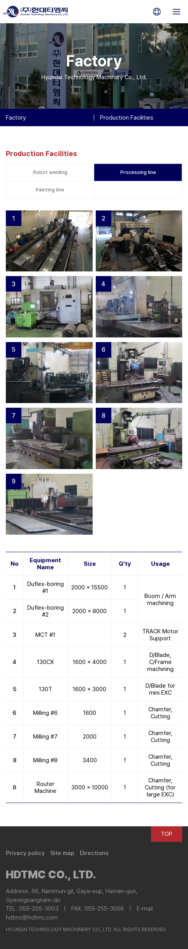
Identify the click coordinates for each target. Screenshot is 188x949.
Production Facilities (126, 117)
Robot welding (50, 172)
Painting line (50, 190)
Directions (94, 853)
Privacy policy (25, 853)
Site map (62, 853)
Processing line (138, 172)
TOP (166, 834)
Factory (16, 117)
